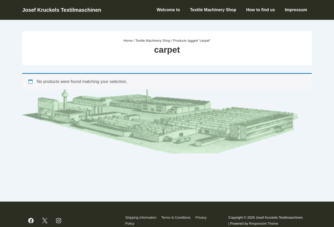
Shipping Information (140, 217)
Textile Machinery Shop (213, 10)
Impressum (296, 10)
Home (128, 41)
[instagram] (59, 220)
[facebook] (31, 220)
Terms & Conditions (176, 217)
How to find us (260, 10)
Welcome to (168, 10)
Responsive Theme (263, 223)
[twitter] (45, 220)
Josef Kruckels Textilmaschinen (61, 10)
